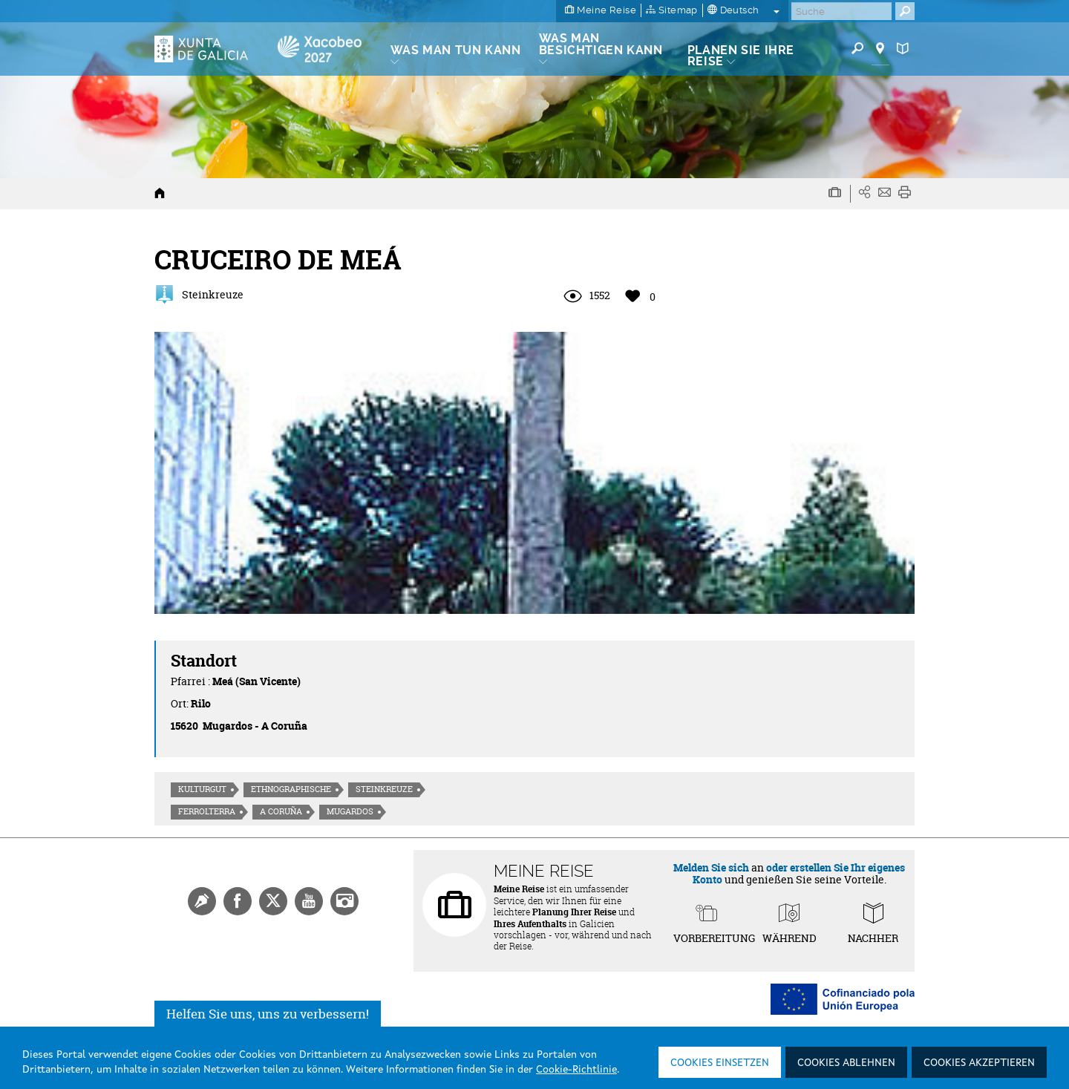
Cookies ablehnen (846, 1063)
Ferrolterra (206, 811)
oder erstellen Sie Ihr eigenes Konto (799, 873)
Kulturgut (202, 789)
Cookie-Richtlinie (576, 1070)
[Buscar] (841, 11)
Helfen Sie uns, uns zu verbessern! (267, 1013)
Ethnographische (291, 789)
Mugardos (350, 811)
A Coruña (281, 811)
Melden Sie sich (711, 867)
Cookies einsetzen (719, 1063)
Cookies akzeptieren (979, 1063)
